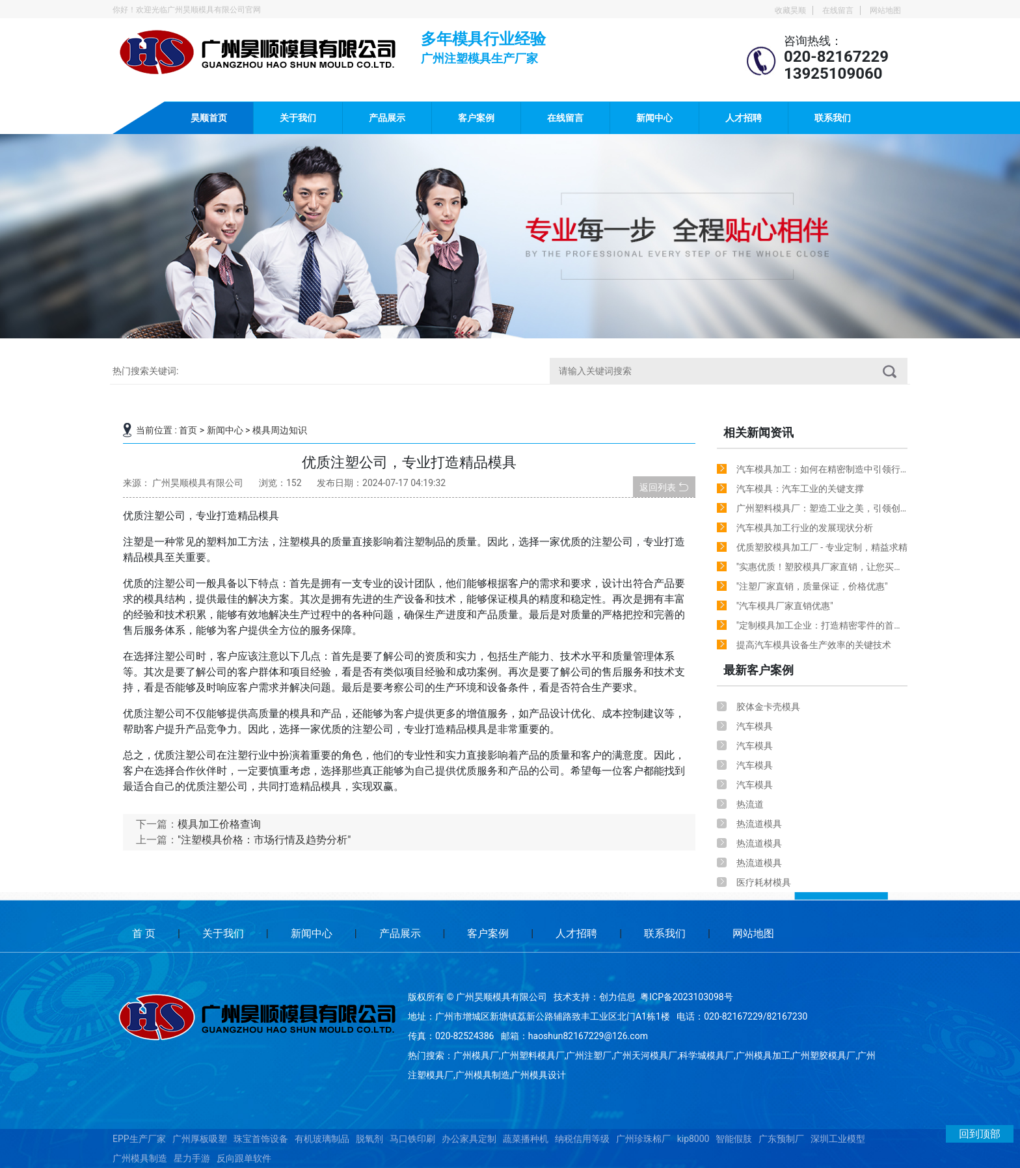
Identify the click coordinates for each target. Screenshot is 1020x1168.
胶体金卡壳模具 (768, 706)
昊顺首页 (209, 118)
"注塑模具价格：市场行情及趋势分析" (264, 840)
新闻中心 (654, 118)
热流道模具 (759, 824)
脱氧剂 (369, 1139)
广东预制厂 (781, 1139)
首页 (188, 430)
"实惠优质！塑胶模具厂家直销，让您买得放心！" (819, 569)
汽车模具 (754, 726)
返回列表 (663, 487)
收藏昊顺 (790, 10)
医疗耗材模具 (763, 882)
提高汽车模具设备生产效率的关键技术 (813, 645)
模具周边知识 (279, 430)
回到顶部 (979, 1134)
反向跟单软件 (244, 1158)
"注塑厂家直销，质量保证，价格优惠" (812, 586)
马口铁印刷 (412, 1139)
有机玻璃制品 (322, 1139)
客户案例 (476, 118)
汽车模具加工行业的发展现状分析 (804, 528)
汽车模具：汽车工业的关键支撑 (800, 488)
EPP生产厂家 (139, 1139)
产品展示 (387, 118)
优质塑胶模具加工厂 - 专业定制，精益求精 (821, 547)
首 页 (143, 933)
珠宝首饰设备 (261, 1139)
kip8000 (693, 1139)
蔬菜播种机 (525, 1139)
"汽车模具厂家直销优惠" (784, 606)
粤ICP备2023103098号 (686, 997)
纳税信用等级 (582, 1139)
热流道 (750, 804)
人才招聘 (743, 118)
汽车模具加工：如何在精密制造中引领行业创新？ (818, 471)
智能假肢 (734, 1139)
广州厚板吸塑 (199, 1139)
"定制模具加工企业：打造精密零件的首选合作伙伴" (819, 627)
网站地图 (885, 10)
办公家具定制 (469, 1139)
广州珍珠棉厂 (643, 1139)
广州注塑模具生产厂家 (479, 56)
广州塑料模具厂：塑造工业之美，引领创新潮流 (818, 510)
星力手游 (192, 1158)
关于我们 (298, 118)
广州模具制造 (140, 1158)
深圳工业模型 (838, 1139)
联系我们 (832, 118)
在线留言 (837, 10)
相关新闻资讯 (758, 432)
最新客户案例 (758, 670)
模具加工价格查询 (219, 824)
